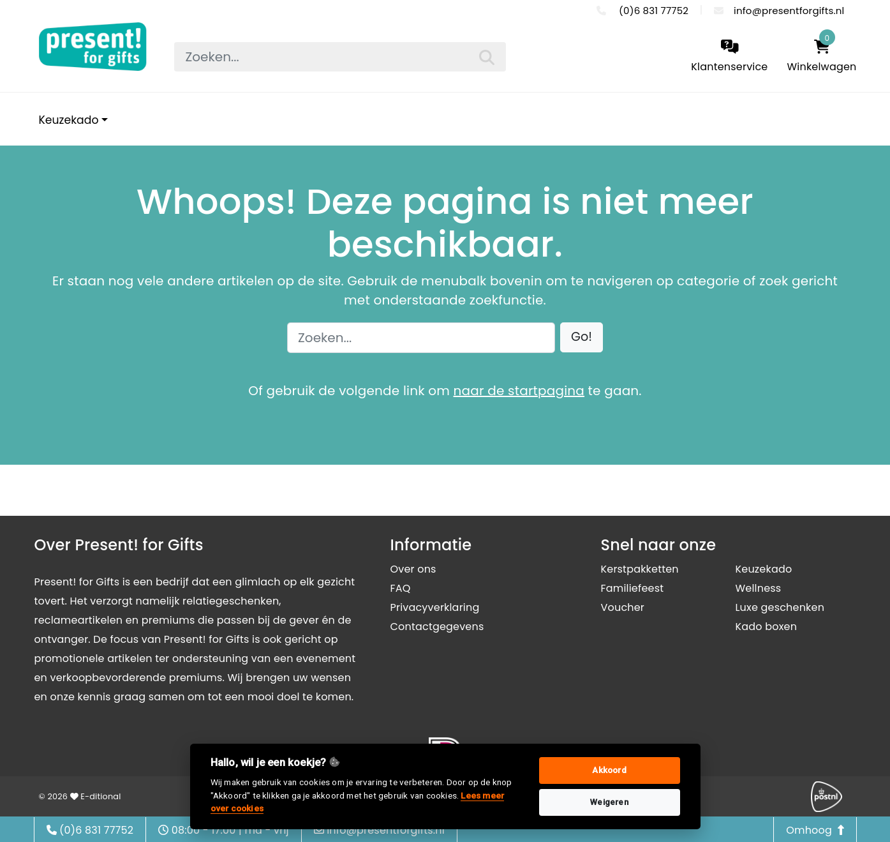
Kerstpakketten (640, 569)
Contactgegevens (437, 626)
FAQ (400, 588)
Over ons (413, 569)
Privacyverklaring (435, 607)
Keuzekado (69, 120)
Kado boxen (766, 626)
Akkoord (609, 770)
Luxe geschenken (780, 607)
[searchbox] (340, 56)
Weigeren (609, 802)
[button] (581, 337)
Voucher (623, 607)
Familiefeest (632, 588)
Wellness (759, 588)
